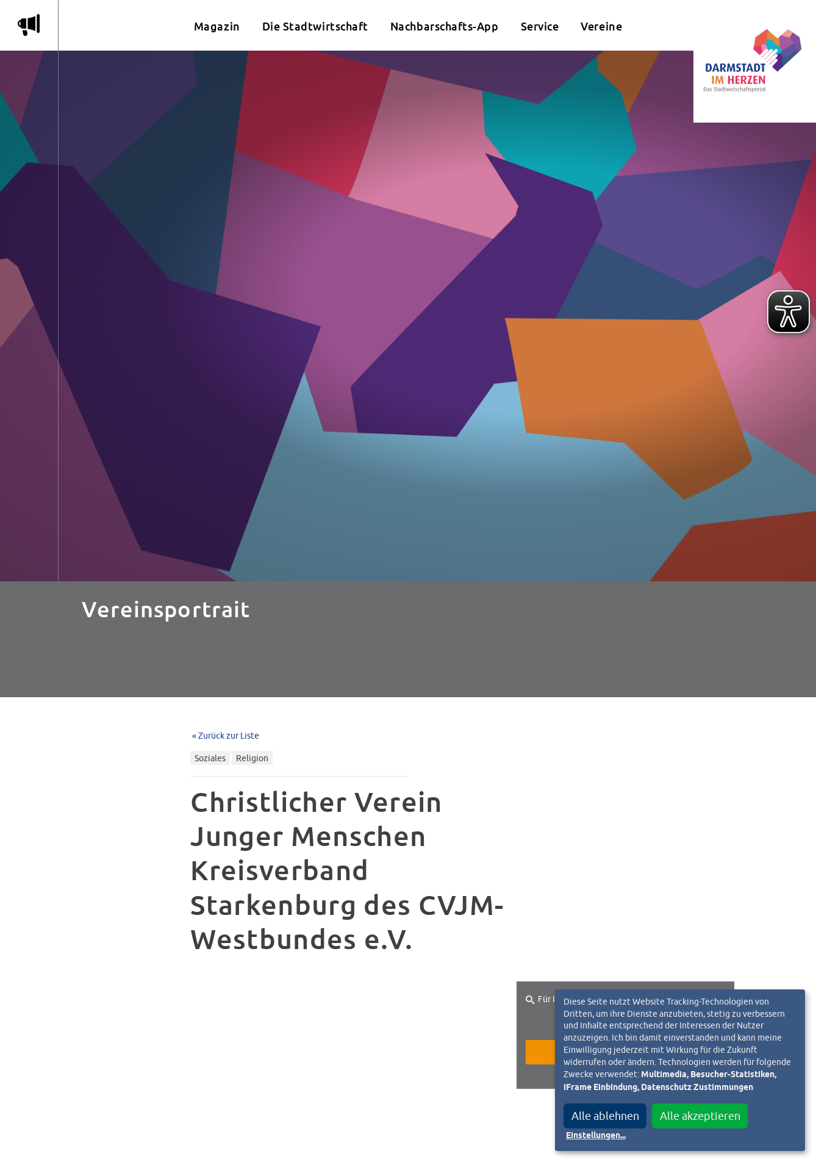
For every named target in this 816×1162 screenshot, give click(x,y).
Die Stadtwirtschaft (315, 27)
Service (540, 27)
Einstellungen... (596, 1136)
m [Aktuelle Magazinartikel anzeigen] (29, 25)
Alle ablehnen (605, 1116)
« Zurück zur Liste (225, 735)
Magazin (217, 27)
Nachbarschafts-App (444, 27)
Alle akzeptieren (700, 1116)
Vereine (601, 27)
